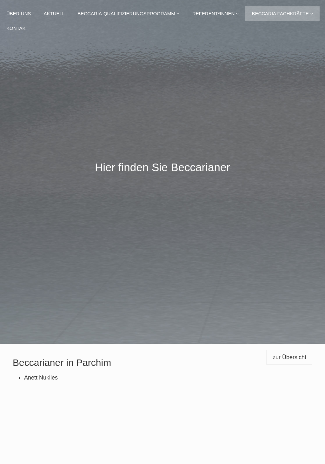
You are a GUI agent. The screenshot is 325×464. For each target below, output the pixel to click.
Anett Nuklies (41, 377)
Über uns (18, 13)
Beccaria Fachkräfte (282, 13)
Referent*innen (215, 13)
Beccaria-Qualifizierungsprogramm (128, 13)
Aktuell (54, 13)
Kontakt (17, 28)
